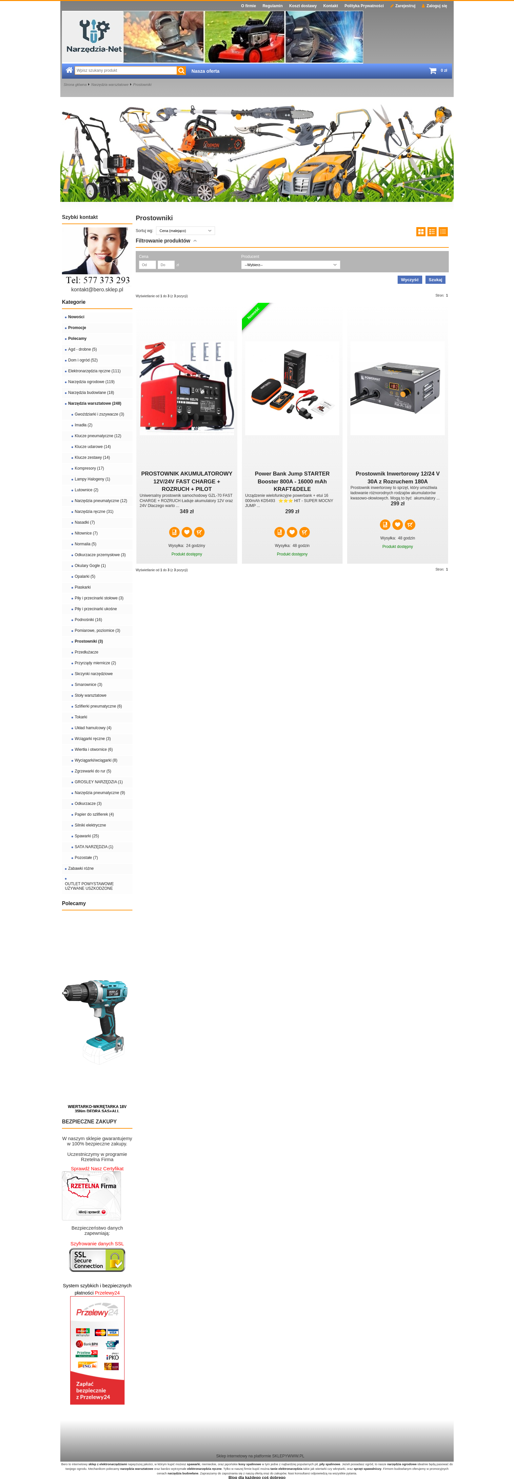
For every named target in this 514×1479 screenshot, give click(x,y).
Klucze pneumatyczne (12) (98, 436)
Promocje (77, 327)
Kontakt (330, 6)
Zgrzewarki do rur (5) (93, 771)
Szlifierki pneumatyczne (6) (98, 706)
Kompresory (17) (89, 468)
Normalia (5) (85, 544)
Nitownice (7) (86, 533)
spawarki (193, 1464)
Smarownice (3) (88, 684)
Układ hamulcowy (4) (93, 728)
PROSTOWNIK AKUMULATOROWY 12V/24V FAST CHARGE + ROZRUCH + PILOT (186, 481)
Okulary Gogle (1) (90, 565)
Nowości (76, 317)
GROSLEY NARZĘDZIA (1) (99, 782)
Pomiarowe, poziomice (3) (97, 630)
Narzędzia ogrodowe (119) (91, 381)
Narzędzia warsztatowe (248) (94, 403)
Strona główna (75, 85)
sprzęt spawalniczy (368, 1468)
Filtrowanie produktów (163, 240)
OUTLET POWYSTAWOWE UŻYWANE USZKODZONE (89, 886)
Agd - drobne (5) (82, 349)
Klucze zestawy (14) (92, 457)
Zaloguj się (434, 6)
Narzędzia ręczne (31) (94, 511)
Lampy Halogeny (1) (92, 479)
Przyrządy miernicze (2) (95, 663)
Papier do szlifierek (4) (94, 814)
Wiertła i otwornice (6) (94, 749)
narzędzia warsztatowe (136, 1468)
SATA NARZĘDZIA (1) (94, 847)
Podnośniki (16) (88, 619)
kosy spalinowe (249, 1464)
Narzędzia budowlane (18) (91, 392)
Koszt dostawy (303, 6)
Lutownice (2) (86, 490)
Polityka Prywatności (364, 6)
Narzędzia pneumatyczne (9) (100, 792)
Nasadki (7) (85, 522)
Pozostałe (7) (86, 857)
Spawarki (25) (87, 836)
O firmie (248, 6)
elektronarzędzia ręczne (204, 1468)
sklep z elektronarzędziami (108, 1464)
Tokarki (81, 717)
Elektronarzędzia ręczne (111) (94, 371)
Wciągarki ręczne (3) (93, 738)
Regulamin (273, 6)
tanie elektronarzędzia (286, 1468)
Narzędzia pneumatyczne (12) (101, 500)
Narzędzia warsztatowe (109, 85)
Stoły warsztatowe (91, 695)
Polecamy (77, 338)
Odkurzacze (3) (88, 803)
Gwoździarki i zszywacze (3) (99, 414)
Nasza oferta (205, 71)
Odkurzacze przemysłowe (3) (100, 555)
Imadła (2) (83, 425)
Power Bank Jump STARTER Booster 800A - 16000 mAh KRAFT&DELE (292, 481)
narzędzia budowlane (183, 1473)
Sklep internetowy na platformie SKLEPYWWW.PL (260, 1456)
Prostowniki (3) (89, 641)
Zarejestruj (402, 6)
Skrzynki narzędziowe (94, 673)
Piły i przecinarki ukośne (96, 609)
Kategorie (74, 302)
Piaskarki (83, 587)
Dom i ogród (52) (83, 360)
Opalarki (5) (85, 576)
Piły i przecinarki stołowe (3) (99, 598)
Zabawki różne (81, 868)
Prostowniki (142, 85)
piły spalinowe (329, 1464)
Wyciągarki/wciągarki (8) (96, 760)
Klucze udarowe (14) (93, 446)
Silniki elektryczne (90, 825)
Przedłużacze (86, 652)
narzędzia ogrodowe (402, 1464)
